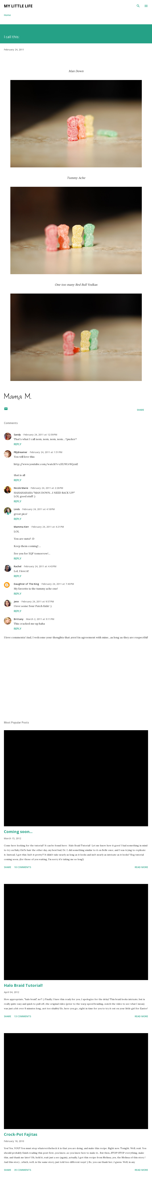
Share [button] (140, 409)
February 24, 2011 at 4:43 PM (40, 566)
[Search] (138, 6)
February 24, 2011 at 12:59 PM (40, 434)
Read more (141, 867)
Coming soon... (18, 831)
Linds (17, 509)
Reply (17, 444)
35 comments (22, 1169)
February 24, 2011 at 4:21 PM (48, 526)
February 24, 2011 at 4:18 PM (38, 509)
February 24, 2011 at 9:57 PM (38, 601)
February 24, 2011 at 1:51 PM (46, 452)
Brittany (18, 619)
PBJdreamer (20, 452)
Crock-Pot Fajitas (20, 1134)
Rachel (17, 566)
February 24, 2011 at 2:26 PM (47, 488)
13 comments (22, 1016)
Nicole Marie (21, 488)
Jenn (16, 601)
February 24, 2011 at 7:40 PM (58, 583)
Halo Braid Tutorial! (23, 985)
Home (7, 15)
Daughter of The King (26, 583)
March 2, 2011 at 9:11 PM (40, 619)
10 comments (22, 867)
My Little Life (18, 6)
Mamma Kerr (21, 526)
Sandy (17, 434)
